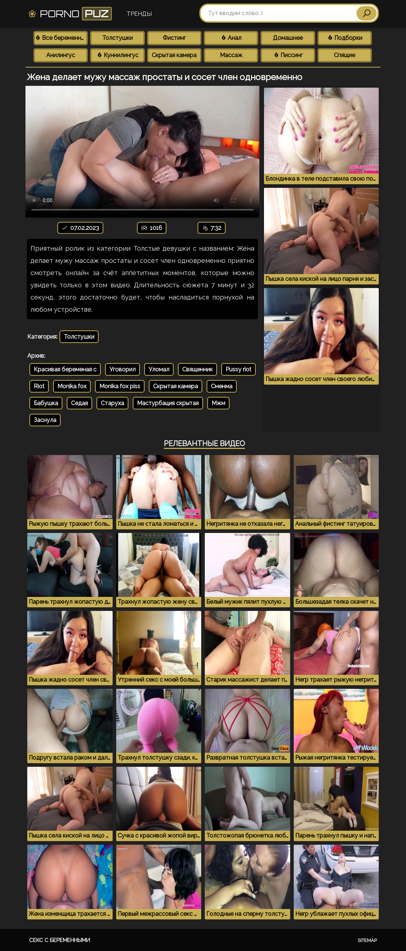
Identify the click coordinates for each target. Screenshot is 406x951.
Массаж (231, 55)
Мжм (218, 403)
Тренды (139, 13)
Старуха (112, 403)
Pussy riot (238, 369)
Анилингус (60, 55)
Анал (231, 37)
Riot (39, 386)
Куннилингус (117, 55)
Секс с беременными (59, 940)
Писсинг (288, 55)
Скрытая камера (174, 55)
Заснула (45, 420)
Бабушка (46, 403)
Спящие (344, 55)
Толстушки (117, 37)
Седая (79, 403)
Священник (197, 369)
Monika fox (71, 386)
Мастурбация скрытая (168, 403)
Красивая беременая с (65, 369)
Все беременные (61, 37)
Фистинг (174, 37)
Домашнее (288, 37)
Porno (70, 13)
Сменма (221, 386)
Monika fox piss (119, 386)
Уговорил (122, 369)
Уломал (158, 369)
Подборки (344, 37)
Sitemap (367, 940)
